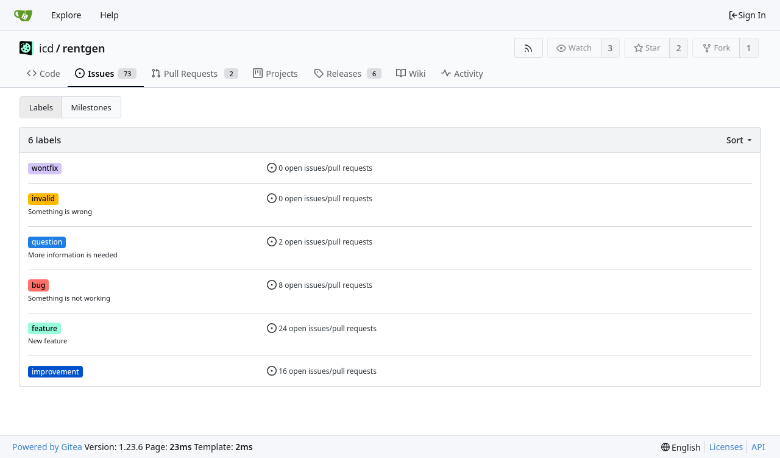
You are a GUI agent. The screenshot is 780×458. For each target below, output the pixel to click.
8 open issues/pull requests (319, 285)
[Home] (23, 15)
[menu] (740, 140)
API (758, 447)
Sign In (747, 15)
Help (109, 15)
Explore (66, 15)
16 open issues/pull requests (322, 371)
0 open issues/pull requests (319, 168)
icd (46, 48)
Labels (41, 107)
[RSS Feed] (528, 48)
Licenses (726, 447)
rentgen (84, 48)
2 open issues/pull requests (319, 242)
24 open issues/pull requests (322, 328)
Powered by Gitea (47, 447)
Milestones (91, 107)
